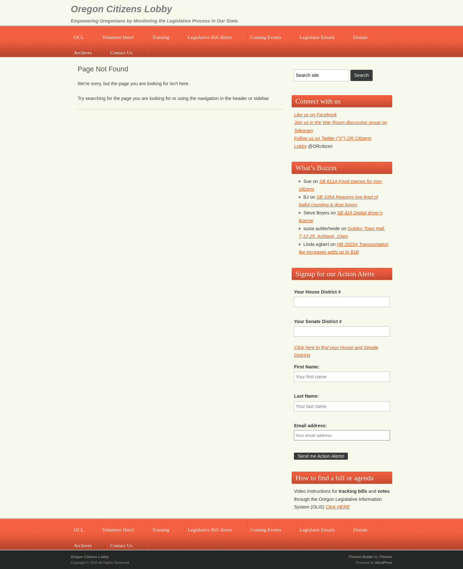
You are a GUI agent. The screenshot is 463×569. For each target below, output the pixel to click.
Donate (360, 37)
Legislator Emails (317, 37)
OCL (79, 37)
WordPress (383, 562)
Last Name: (306, 396)
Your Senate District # (317, 321)
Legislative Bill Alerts (210, 37)
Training (160, 37)
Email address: (310, 425)
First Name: (306, 366)
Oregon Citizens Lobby (121, 9)
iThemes (385, 557)
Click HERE (338, 507)
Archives (83, 52)
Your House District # (317, 291)
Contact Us (121, 52)
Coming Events (265, 37)
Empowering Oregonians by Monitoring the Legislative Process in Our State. (155, 20)
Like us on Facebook (315, 114)
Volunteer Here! (118, 37)
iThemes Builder (360, 557)
